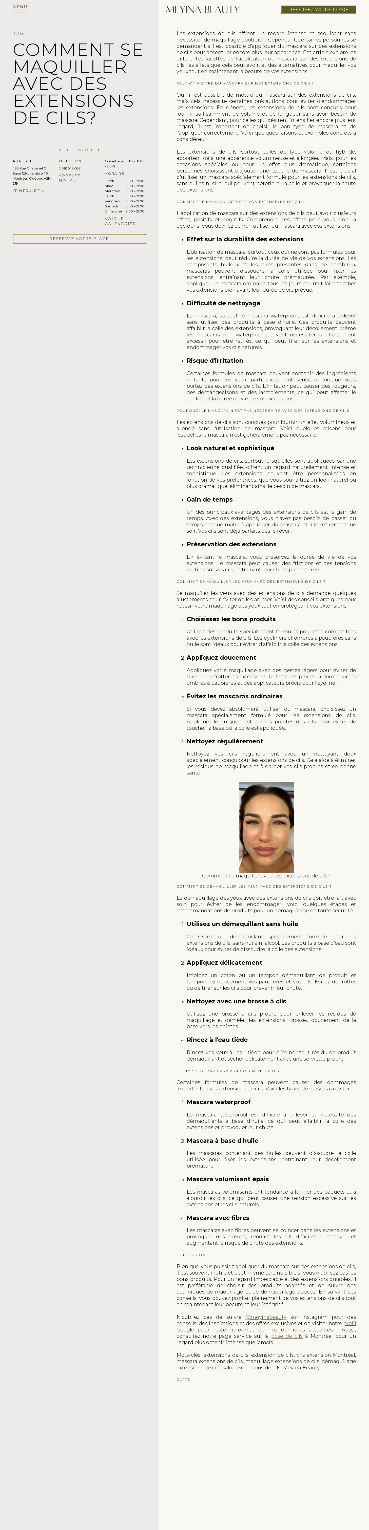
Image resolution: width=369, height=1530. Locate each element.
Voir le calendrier (120, 221)
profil (349, 1323)
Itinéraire (26, 190)
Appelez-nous (70, 178)
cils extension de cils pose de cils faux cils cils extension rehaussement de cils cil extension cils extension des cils (266, 1445)
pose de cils (287, 1336)
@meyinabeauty (265, 1317)
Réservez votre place (318, 8)
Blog (19, 33)
